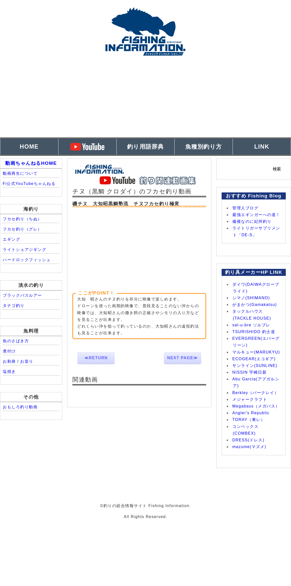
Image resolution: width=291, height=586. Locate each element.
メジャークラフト (249, 399)
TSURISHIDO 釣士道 (253, 332)
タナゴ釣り (14, 305)
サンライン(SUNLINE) (254, 365)
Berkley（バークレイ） (255, 393)
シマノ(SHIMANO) (251, 298)
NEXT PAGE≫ (182, 358)
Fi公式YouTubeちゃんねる (29, 183)
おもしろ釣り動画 (20, 407)
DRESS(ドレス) (248, 440)
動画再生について (20, 173)
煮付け (9, 351)
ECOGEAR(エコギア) (254, 359)
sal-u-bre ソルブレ (251, 325)
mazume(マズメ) (249, 447)
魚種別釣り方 (203, 146)
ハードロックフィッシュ (27, 260)
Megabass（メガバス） (256, 406)
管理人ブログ (245, 208)
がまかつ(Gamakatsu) (254, 304)
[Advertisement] (145, 102)
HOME (29, 146)
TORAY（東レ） (248, 419)
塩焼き (9, 371)
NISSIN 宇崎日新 (249, 372)
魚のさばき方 (16, 341)
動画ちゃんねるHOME (31, 163)
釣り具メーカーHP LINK (253, 272)
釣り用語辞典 (145, 146)
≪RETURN (96, 358)
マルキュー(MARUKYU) (256, 352)
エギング (11, 239)
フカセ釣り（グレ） (22, 229)
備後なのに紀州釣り (252, 221)
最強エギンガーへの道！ (256, 215)
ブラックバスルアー (22, 295)
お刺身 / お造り (18, 361)
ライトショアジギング (24, 249)
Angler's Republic (251, 413)
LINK (261, 146)
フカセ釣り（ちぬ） (22, 219)
